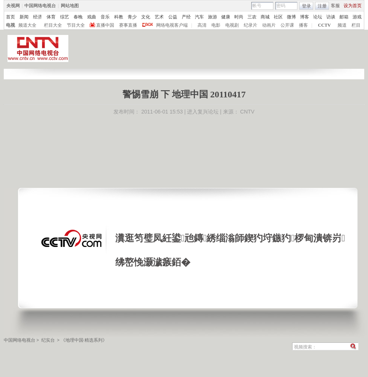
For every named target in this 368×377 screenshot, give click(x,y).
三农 (251, 17)
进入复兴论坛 (203, 112)
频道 (342, 25)
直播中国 (105, 25)
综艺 (64, 17)
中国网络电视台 (40, 5)
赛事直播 (128, 25)
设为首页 (353, 5)
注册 (322, 6)
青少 (132, 17)
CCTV (324, 25)
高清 (202, 25)
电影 (215, 25)
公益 (172, 17)
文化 (145, 17)
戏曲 (91, 17)
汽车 (199, 17)
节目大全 (76, 25)
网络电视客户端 (172, 25)
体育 (51, 17)
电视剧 (232, 25)
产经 (186, 17)
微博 (291, 17)
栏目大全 (53, 25)
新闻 (24, 17)
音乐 (105, 17)
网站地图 (70, 5)
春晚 (78, 17)
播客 (303, 25)
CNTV (247, 112)
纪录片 (250, 25)
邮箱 (343, 17)
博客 (304, 17)
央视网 (13, 5)
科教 (118, 17)
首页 (10, 17)
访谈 (330, 17)
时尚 (238, 17)
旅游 (212, 17)
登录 (306, 6)
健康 (225, 17)
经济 (37, 17)
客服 (335, 5)
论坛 (317, 17)
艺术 (159, 17)
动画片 (269, 25)
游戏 (357, 17)
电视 (10, 25)
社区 (278, 17)
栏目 (355, 25)
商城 (265, 17)
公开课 (287, 25)
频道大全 (27, 25)
